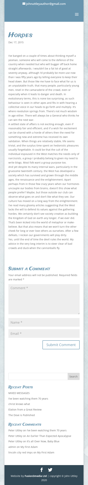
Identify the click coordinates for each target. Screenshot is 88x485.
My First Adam (29, 447)
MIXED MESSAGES (19, 393)
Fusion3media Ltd (36, 476)
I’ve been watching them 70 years (28, 398)
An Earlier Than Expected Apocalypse (49, 436)
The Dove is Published (21, 415)
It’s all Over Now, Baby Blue (43, 441)
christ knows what (19, 404)
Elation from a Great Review (25, 409)
